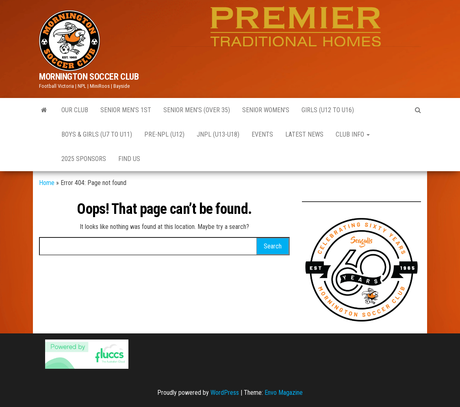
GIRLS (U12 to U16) (328, 110)
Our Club (74, 110)
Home (46, 183)
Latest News (304, 134)
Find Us (129, 159)
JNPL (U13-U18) (218, 134)
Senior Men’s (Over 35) (196, 110)
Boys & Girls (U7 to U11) (96, 134)
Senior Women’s (265, 110)
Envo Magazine (284, 392)
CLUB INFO (353, 134)
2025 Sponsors (83, 159)
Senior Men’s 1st (125, 110)
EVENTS (262, 134)
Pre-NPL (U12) (164, 134)
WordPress (224, 392)
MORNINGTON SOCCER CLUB (89, 77)
